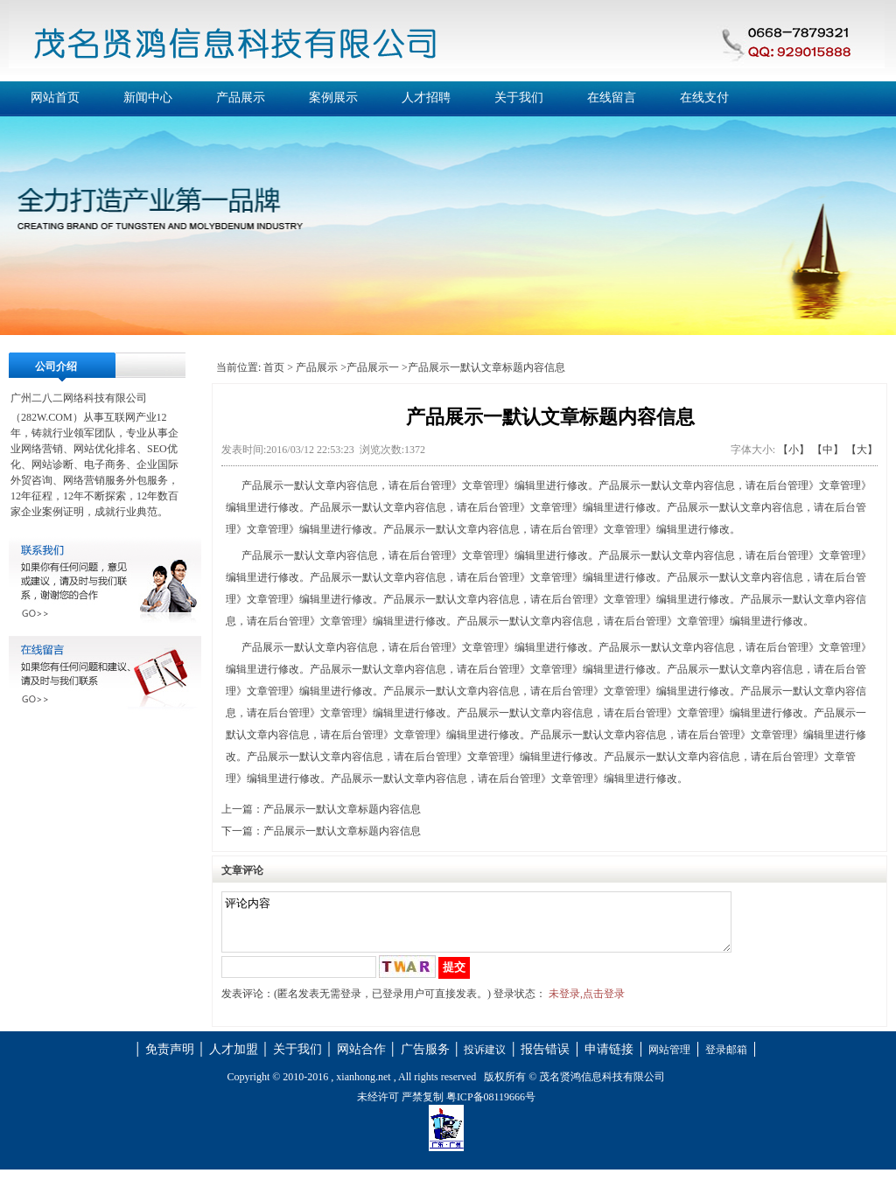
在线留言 (611, 97)
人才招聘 (426, 97)
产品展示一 (372, 367)
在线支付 (704, 97)
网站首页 (55, 97)
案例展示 (333, 97)
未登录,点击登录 (587, 1004)
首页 (273, 367)
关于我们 (518, 97)
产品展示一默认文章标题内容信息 (342, 809)
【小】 (793, 449)
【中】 (828, 449)
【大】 (862, 449)
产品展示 (240, 97)
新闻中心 (147, 97)
